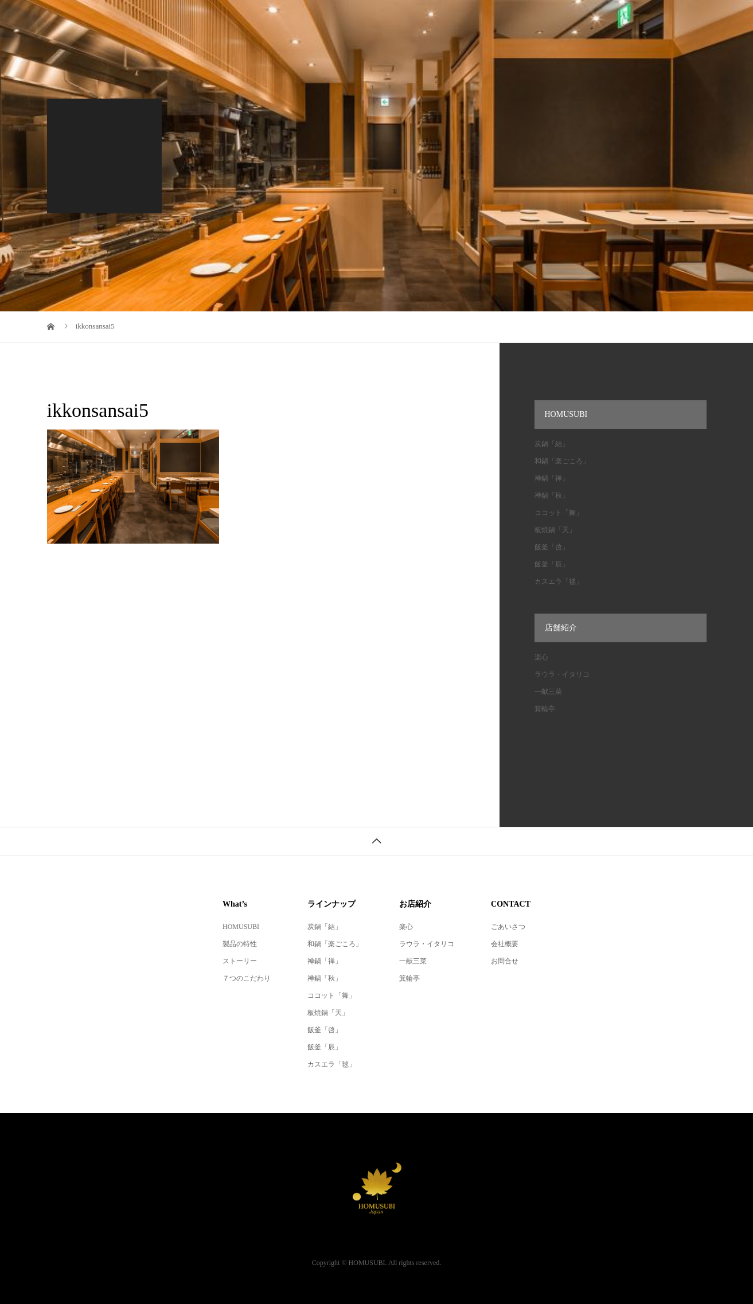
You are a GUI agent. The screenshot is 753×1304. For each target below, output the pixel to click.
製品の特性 (240, 944)
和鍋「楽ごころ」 (562, 461)
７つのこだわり (247, 978)
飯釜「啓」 (551, 547)
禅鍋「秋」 (551, 495)
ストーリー (240, 961)
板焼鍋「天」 (555, 530)
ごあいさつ (508, 927)
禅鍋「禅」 (551, 478)
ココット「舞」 (558, 513)
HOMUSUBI (241, 927)
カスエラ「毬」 (558, 581)
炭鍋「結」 (551, 444)
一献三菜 (548, 692)
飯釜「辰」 (551, 564)
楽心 (541, 657)
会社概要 (504, 944)
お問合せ (504, 961)
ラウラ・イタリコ (562, 674)
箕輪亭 (544, 709)
